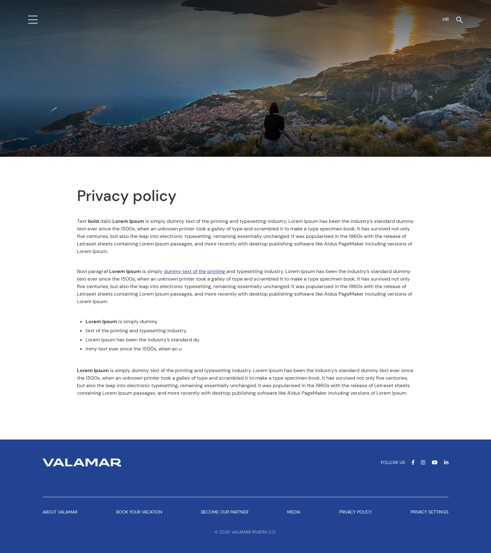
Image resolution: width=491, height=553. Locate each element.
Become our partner (224, 512)
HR (445, 19)
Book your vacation (139, 512)
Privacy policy (355, 512)
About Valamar (60, 512)
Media (293, 512)
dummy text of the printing (195, 271)
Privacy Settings (429, 512)
